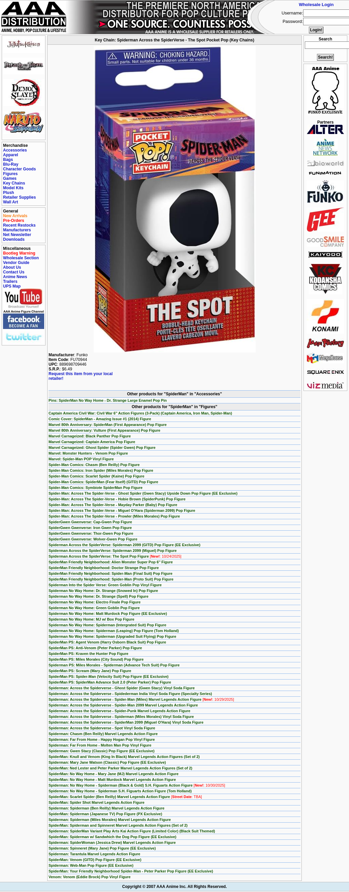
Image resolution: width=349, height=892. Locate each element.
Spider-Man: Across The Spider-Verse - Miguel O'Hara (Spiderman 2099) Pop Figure (122, 510)
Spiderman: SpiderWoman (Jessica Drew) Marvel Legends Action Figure (112, 842)
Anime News (15, 276)
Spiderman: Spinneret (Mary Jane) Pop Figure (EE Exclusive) (102, 848)
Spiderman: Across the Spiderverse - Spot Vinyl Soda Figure (102, 728)
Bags (8, 159)
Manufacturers (17, 230)
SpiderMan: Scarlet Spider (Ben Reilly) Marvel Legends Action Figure (125, 797)
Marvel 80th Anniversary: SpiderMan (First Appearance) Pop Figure (108, 425)
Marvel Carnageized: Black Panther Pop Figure (90, 436)
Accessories (15, 150)
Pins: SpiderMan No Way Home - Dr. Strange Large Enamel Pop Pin (108, 400)
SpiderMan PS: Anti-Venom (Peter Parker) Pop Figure (95, 648)
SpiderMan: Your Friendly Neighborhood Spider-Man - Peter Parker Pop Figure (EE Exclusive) (131, 871)
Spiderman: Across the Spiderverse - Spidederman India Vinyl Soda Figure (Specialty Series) (130, 694)
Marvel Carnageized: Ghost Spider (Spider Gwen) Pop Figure (102, 447)
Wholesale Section (21, 258)
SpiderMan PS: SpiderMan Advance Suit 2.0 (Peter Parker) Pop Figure (110, 682)
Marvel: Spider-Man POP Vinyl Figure (81, 459)
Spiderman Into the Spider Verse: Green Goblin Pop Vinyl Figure (105, 585)
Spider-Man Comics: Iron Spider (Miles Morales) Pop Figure (101, 470)
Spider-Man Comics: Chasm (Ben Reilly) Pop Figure (94, 465)
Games (10, 178)
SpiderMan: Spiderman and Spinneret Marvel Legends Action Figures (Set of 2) (118, 825)
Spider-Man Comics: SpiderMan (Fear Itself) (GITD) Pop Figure (103, 482)
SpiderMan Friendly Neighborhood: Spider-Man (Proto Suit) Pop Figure (111, 579)
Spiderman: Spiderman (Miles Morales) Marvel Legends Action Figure (110, 820)
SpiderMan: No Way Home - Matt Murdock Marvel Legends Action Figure (112, 780)
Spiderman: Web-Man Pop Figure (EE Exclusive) (91, 865)
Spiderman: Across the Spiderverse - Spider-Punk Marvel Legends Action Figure (119, 711)
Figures (10, 173)
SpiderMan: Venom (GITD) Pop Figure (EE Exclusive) (95, 860)
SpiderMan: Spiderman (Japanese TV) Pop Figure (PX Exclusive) (105, 814)
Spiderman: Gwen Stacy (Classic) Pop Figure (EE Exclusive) (101, 751)
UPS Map (12, 286)
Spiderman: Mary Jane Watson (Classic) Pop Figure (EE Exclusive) (107, 762)
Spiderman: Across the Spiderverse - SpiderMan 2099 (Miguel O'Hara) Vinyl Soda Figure (126, 722)
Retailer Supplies (19, 197)
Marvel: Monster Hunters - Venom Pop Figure (88, 453)
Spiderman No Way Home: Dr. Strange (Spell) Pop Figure (98, 596)
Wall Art (10, 202)
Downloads (14, 239)
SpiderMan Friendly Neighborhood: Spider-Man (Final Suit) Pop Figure (110, 573)
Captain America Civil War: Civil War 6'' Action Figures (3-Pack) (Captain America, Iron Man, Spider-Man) (140, 413)
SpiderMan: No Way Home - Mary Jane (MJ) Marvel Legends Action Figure (113, 774)
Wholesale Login (316, 4)
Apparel (10, 155)
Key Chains (14, 183)
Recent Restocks (19, 225)
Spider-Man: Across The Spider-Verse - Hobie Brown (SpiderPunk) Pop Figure (117, 499)
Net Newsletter (17, 234)
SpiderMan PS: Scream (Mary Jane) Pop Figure (90, 671)
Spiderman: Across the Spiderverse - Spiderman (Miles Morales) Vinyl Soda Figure (121, 717)
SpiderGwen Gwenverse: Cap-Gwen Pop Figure (90, 522)
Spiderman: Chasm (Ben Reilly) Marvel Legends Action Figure (103, 734)
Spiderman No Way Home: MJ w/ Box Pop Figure (91, 619)
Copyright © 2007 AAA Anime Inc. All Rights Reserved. (174, 886)
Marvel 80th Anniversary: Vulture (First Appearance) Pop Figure (104, 430)
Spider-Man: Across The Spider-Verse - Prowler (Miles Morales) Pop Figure (114, 516)
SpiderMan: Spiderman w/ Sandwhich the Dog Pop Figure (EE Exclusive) (112, 837)
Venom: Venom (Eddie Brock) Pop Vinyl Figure (89, 877)
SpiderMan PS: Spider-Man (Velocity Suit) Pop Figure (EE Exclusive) (109, 676)
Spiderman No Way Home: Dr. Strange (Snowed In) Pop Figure (103, 591)
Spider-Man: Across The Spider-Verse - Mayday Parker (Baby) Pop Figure (113, 505)
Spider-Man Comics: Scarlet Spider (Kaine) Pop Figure (96, 476)
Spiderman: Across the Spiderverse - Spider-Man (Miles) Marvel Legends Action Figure (141, 699)
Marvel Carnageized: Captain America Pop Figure (92, 442)
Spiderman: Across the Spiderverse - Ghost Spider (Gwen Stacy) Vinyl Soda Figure (122, 688)
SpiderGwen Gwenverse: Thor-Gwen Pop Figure (91, 533)
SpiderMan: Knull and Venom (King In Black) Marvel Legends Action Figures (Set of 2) (124, 757)
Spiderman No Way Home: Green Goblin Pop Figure (94, 608)
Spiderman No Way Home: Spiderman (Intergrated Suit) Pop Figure (107, 625)
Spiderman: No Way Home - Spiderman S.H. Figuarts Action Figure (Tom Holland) (120, 791)
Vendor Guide (16, 262)
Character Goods (19, 169)
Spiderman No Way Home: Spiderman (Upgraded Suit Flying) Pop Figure (112, 636)
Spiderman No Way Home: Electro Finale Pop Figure (95, 602)
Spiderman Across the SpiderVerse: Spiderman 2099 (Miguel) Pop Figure (113, 551)
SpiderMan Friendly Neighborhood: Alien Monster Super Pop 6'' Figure (111, 562)
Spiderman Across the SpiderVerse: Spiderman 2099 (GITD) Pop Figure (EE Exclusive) (124, 545)
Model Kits (13, 188)
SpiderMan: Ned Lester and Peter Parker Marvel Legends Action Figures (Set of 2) (120, 768)
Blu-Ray (10, 164)
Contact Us (13, 272)
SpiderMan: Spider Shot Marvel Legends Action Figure (96, 802)
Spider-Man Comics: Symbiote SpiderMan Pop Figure (96, 488)
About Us (12, 267)
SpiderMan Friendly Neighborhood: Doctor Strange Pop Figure (104, 568)
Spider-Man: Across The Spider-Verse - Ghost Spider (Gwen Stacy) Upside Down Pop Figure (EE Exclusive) (143, 493)
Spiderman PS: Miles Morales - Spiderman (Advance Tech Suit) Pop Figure (114, 665)
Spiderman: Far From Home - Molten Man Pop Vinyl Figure (100, 745)
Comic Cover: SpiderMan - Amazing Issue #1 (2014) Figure (100, 419)
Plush (8, 192)
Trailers (10, 281)
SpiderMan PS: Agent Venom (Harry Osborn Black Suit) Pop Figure (107, 642)
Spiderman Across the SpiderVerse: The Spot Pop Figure (115, 556)
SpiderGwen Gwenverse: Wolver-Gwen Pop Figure (93, 539)
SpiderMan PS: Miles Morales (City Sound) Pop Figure (96, 659)
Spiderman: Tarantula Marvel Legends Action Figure (94, 854)
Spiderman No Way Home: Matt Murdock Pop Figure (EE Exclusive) (108, 614)
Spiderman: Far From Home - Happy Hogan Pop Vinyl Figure (102, 739)
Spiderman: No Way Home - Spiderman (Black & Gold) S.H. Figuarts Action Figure (137, 785)
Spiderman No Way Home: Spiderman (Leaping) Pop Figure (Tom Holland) (114, 631)
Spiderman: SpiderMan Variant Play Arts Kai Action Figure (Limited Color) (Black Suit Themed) (132, 831)
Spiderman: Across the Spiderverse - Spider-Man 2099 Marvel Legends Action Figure (123, 705)
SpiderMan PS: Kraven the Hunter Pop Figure (88, 654)
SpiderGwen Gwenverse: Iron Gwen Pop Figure (90, 528)
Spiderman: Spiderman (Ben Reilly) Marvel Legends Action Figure (107, 808)
